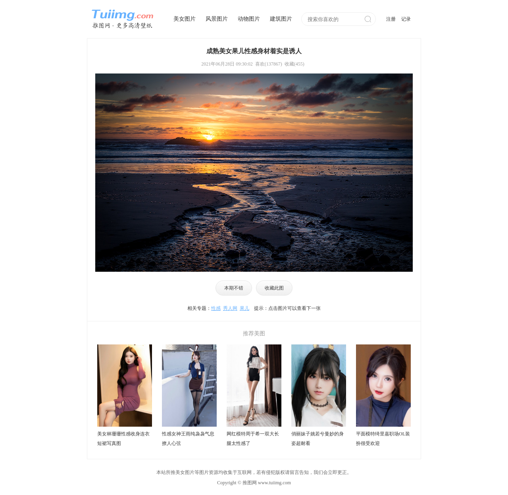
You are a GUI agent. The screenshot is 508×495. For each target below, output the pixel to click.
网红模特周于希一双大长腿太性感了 (253, 438)
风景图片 (217, 19)
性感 (216, 308)
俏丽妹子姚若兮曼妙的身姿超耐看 (317, 438)
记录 (406, 19)
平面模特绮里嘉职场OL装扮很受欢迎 (383, 438)
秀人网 (230, 308)
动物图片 (249, 19)
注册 (391, 19)
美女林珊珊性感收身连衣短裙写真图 (123, 438)
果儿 (244, 308)
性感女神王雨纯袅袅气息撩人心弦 (188, 438)
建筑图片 (281, 19)
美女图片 (184, 19)
